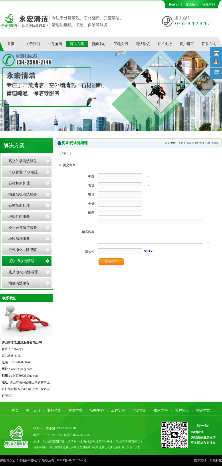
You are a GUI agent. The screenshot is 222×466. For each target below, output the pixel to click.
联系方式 (203, 410)
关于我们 (33, 410)
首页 (181, 143)
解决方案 (191, 143)
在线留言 (192, 4)
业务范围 (54, 410)
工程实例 (118, 410)
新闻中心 (97, 410)
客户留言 (182, 410)
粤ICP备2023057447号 (72, 460)
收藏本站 (208, 4)
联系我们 (175, 4)
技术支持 (161, 410)
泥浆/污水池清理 (209, 143)
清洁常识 (139, 410)
